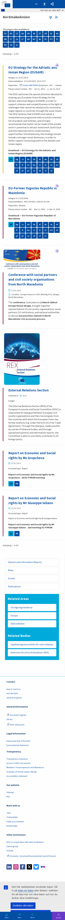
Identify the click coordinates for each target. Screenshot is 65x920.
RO (5, 45)
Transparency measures (17, 759)
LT (23, 39)
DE (34, 33)
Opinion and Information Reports (25, 562)
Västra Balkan (18, 624)
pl (22, 171)
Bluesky (36, 867)
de (34, 159)
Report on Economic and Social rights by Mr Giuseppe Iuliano (32, 501)
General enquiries (14, 698)
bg (17, 159)
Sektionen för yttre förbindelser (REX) (30, 653)
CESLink (9, 851)
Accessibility (44, 4)
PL (46, 39)
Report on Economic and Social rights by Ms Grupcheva (32, 456)
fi (16, 165)
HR (5, 39)
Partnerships (12, 826)
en (45, 159)
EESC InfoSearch (15, 725)
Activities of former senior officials (21, 772)
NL (40, 39)
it (40, 165)
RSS (57, 17)
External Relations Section (28, 390)
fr (22, 165)
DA (22, 33)
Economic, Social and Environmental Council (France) (31, 856)
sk (40, 171)
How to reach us (13, 689)
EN (28, 33)
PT (51, 39)
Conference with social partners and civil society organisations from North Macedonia (32, 279)
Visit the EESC (12, 694)
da (28, 159)
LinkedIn (9, 867)
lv (51, 165)
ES (5, 33)
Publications (14, 587)
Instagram (15, 867)
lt (45, 165)
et (57, 159)
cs (23, 159)
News (10, 570)
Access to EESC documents (18, 764)
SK (11, 45)
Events (11, 579)
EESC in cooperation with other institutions (25, 842)
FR (46, 33)
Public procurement (15, 822)
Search (32, 917)
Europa (14, 616)
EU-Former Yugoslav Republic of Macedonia (32, 190)
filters (50, 17)
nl (17, 171)
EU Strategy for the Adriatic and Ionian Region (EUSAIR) (32, 70)
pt (28, 171)
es (51, 159)
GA (57, 33)
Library (9, 720)
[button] (52, 4)
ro (34, 171)
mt (57, 165)
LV (17, 39)
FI (57, 39)
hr (28, 165)
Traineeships (12, 818)
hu (34, 165)
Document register (17, 715)
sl (45, 171)
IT (11, 39)
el (40, 159)
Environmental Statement (17, 746)
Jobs (8, 813)
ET (40, 33)
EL (51, 33)
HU (28, 39)
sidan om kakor (26, 890)
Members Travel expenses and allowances (25, 768)
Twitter (29, 867)
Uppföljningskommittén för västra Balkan (32, 645)
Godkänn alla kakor (23, 905)
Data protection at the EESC (18, 741)
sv (51, 171)
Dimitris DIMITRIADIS (29, 85)
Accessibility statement (16, 776)
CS (17, 33)
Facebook (22, 867)
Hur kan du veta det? (52, 10)
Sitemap (10, 793)
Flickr (42, 867)
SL (17, 45)
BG (11, 33)
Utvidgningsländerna (21, 608)
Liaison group (12, 847)
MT (34, 39)
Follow (57, 65)
